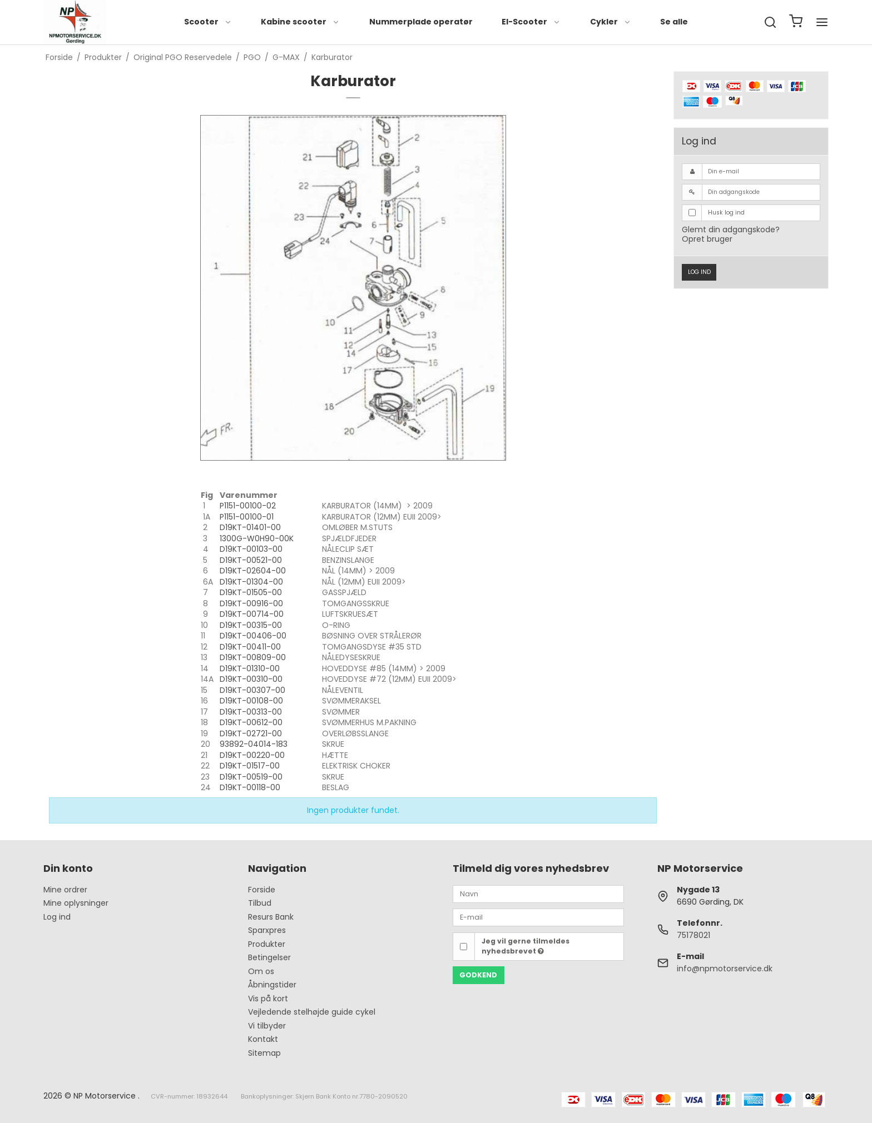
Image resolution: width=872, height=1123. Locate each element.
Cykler (610, 21)
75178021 (693, 935)
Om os (261, 971)
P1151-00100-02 (248, 505)
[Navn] (538, 893)
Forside (261, 889)
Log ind (699, 272)
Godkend (478, 975)
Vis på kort (268, 998)
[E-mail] (538, 916)
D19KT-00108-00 (251, 700)
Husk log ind (726, 212)
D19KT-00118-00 (250, 787)
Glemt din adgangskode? (731, 229)
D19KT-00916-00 (251, 603)
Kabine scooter (300, 21)
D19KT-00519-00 (251, 776)
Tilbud (259, 903)
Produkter (266, 944)
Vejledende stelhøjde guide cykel (311, 1011)
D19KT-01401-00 (250, 527)
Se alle (674, 21)
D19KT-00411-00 (250, 646)
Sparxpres (267, 930)
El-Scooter (531, 21)
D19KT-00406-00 (253, 635)
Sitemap (264, 1053)
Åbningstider (272, 984)
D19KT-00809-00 (253, 657)
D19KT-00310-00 (251, 679)
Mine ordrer (65, 889)
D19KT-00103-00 (251, 549)
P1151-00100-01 (247, 516)
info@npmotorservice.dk (724, 968)
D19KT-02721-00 (251, 733)
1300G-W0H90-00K (257, 538)
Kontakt (263, 1039)
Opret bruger (707, 238)
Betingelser (269, 957)
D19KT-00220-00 (252, 755)
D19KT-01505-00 (251, 592)
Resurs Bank (271, 916)
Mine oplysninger (75, 903)
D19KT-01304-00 (251, 581)
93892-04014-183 (254, 744)
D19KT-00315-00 (251, 625)
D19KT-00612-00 (251, 722)
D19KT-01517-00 (250, 765)
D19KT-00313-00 (251, 711)
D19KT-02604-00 (253, 570)
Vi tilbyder (267, 1025)
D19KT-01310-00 (250, 668)
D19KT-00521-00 (251, 560)
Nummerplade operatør (421, 21)
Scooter (208, 21)
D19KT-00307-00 (252, 690)
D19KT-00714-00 (252, 614)
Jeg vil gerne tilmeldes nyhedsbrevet (525, 946)
